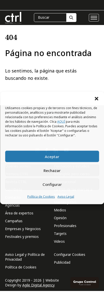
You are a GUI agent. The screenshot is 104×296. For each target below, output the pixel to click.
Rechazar (52, 170)
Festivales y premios (22, 236)
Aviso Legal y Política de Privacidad (25, 257)
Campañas (14, 220)
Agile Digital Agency (38, 285)
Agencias (12, 205)
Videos (59, 241)
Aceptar (52, 156)
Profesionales (65, 225)
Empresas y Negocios (23, 228)
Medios (60, 210)
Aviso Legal (65, 196)
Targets (60, 233)
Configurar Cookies (69, 254)
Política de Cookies (41, 196)
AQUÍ (61, 121)
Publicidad (62, 262)
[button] (96, 98)
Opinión (60, 217)
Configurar (52, 184)
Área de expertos (19, 213)
